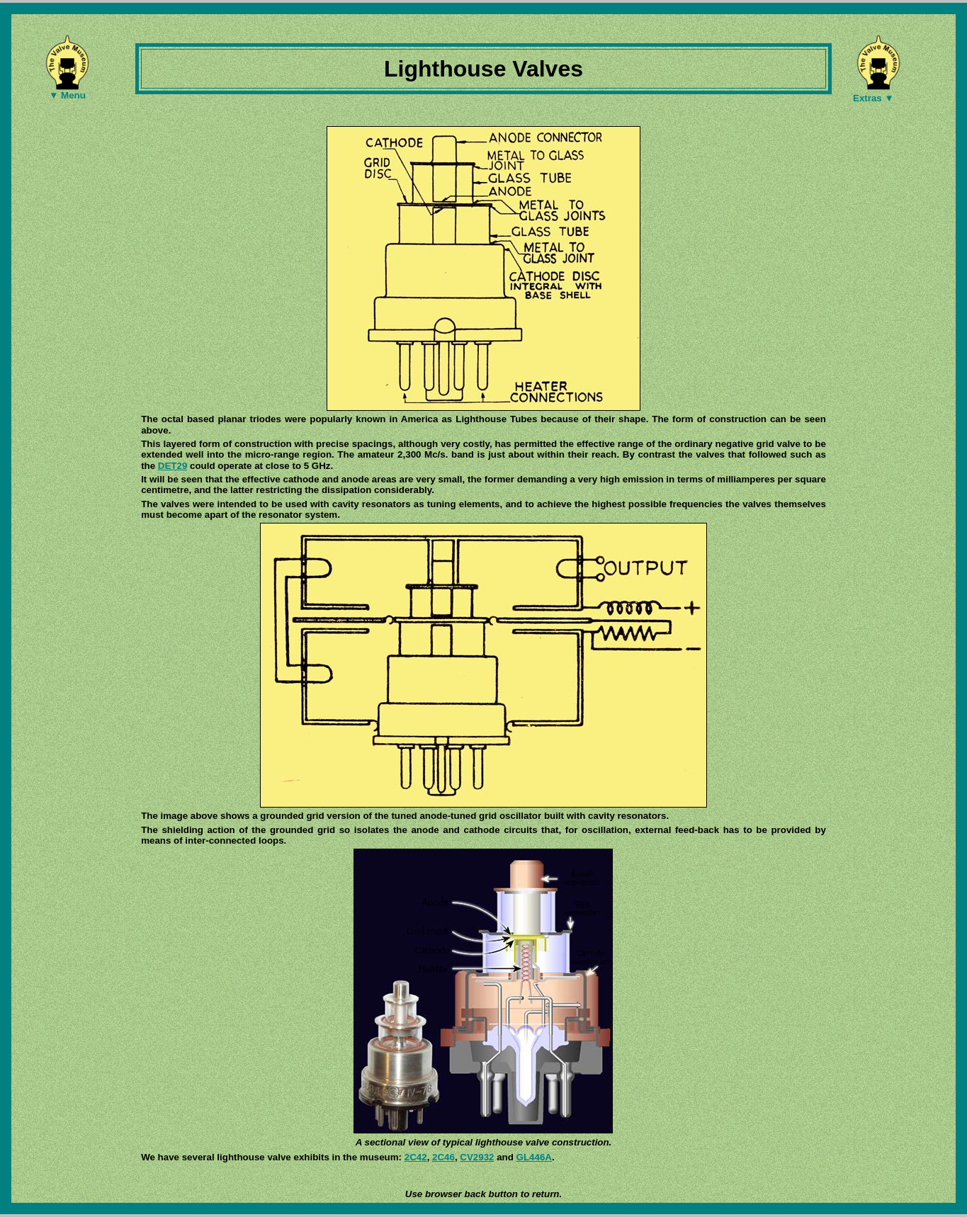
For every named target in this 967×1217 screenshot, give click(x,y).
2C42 (416, 1157)
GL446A (534, 1157)
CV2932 (477, 1157)
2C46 (443, 1157)
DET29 (172, 465)
